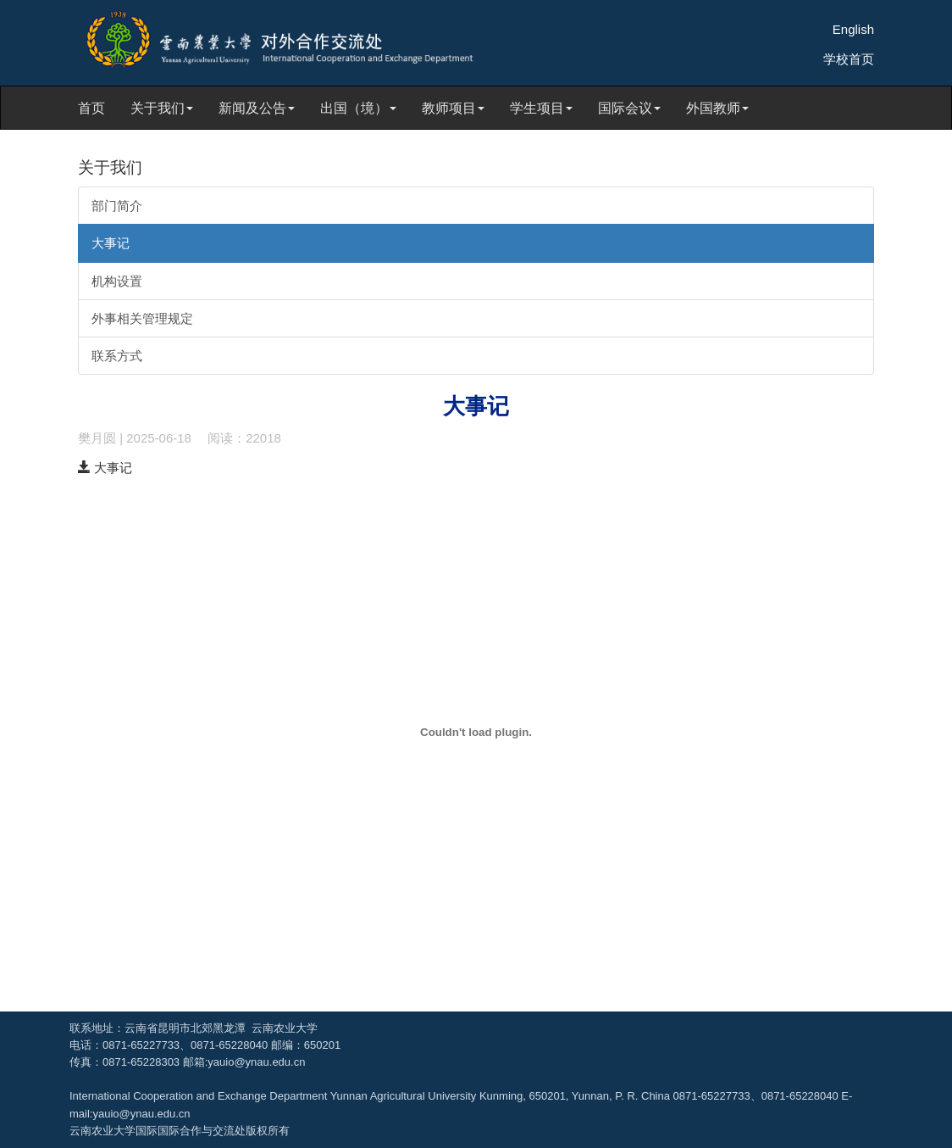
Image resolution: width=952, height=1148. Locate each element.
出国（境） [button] (358, 108)
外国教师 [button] (717, 108)
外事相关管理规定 (142, 318)
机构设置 (116, 281)
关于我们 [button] (161, 108)
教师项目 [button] (453, 108)
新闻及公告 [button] (257, 108)
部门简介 (116, 205)
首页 (91, 108)
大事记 (110, 243)
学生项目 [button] (541, 108)
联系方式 (116, 355)
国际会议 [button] (629, 108)
